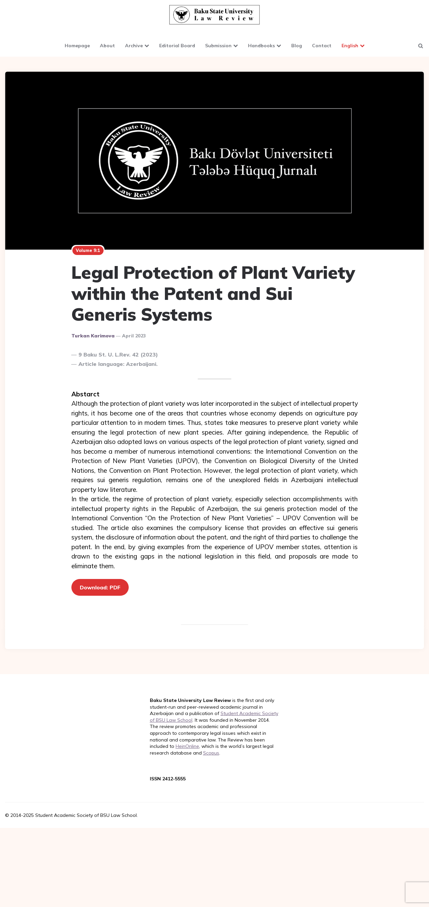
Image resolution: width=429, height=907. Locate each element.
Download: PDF (100, 587)
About (107, 46)
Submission (218, 46)
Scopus (211, 753)
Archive (134, 46)
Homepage (77, 46)
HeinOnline (187, 746)
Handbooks (261, 46)
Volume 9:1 (88, 250)
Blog (296, 46)
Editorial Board (177, 46)
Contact (321, 46)
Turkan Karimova (93, 335)
